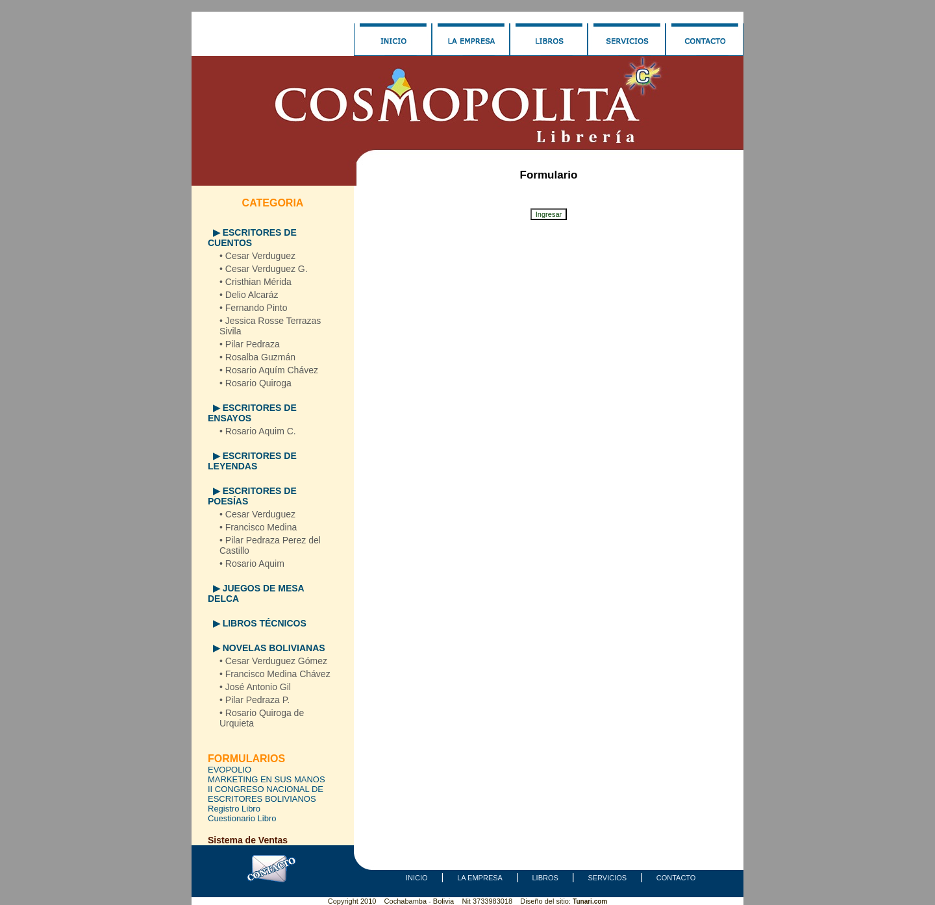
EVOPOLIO (229, 770)
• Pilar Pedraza (249, 344)
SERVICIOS (607, 878)
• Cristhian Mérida (255, 282)
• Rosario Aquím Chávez (268, 370)
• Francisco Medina (258, 527)
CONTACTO (676, 878)
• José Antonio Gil (255, 687)
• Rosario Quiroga (255, 383)
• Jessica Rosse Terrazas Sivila (270, 326)
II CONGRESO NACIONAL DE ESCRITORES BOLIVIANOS (265, 794)
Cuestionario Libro (242, 818)
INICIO (417, 878)
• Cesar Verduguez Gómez (273, 661)
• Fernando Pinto (253, 308)
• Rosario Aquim (251, 563)
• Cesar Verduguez (257, 256)
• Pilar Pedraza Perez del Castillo (270, 545)
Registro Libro (234, 808)
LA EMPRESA (480, 878)
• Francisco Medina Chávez (274, 674)
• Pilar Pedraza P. (254, 700)
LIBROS (545, 878)
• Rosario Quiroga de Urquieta (261, 718)
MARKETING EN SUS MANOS (266, 779)
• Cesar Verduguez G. (263, 269)
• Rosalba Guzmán (257, 357)
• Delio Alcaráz (249, 295)
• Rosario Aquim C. (257, 431)
